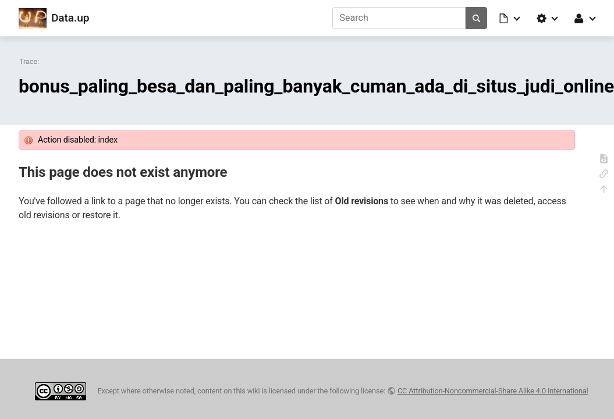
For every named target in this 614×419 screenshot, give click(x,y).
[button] (510, 18)
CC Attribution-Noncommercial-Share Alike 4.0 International (492, 390)
